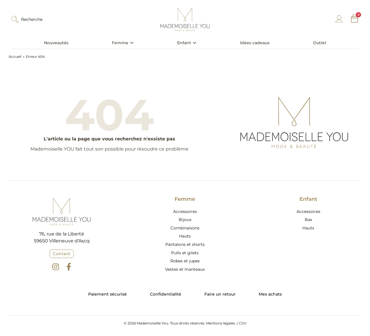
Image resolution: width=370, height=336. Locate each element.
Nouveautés (56, 42)
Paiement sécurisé (107, 294)
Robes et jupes (185, 260)
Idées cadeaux (255, 42)
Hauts (185, 236)
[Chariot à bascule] (354, 19)
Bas (308, 219)
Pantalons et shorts (185, 244)
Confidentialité (165, 294)
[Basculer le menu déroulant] (132, 43)
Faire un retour (220, 294)
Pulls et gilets (185, 252)
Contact (62, 253)
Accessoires (185, 211)
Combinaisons (185, 228)
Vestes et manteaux (185, 269)
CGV (242, 323)
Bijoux (185, 219)
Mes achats (270, 294)
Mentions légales (220, 323)
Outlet (319, 42)
